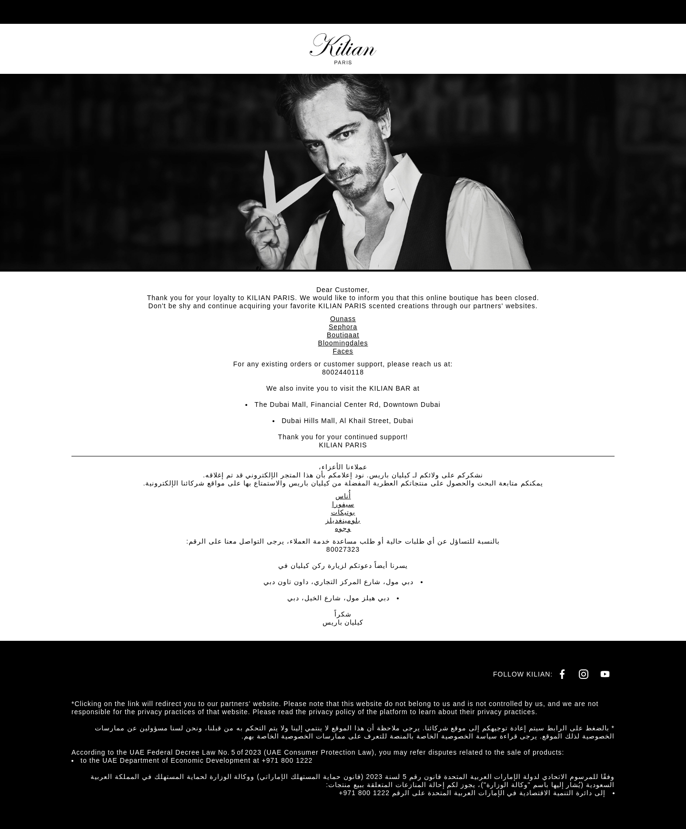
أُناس (343, 496)
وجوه (343, 528)
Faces (343, 351)
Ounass (343, 319)
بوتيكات (343, 512)
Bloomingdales (343, 343)
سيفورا (343, 504)
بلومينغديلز (343, 520)
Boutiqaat (343, 335)
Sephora (343, 327)
